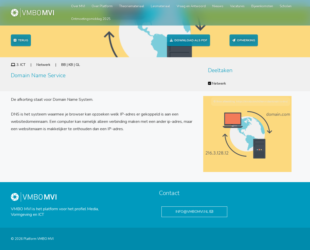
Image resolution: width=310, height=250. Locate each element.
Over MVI (78, 6)
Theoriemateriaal (131, 6)
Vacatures (237, 6)
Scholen (286, 6)
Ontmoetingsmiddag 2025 (91, 19)
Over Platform (102, 6)
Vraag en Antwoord (191, 6)
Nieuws (217, 6)
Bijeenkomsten (262, 6)
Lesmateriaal (160, 6)
